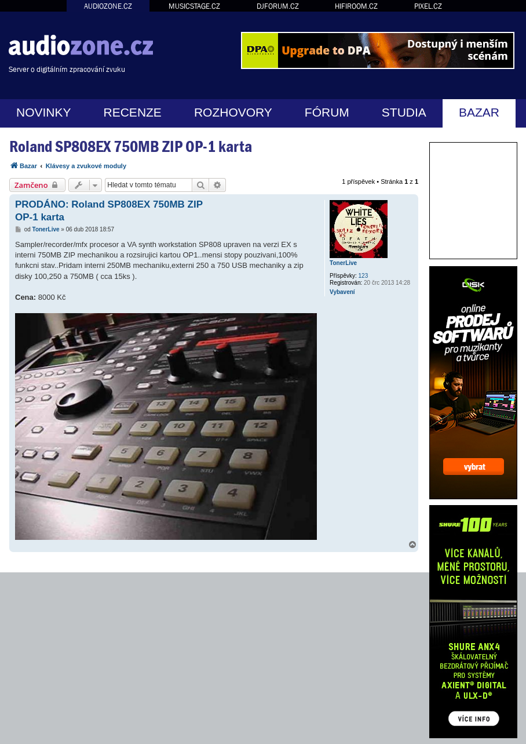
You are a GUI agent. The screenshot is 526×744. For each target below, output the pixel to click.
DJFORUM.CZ (278, 6)
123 (363, 276)
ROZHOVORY (233, 112)
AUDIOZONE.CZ (108, 6)
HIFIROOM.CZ (356, 6)
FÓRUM (327, 112)
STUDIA (404, 112)
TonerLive (343, 263)
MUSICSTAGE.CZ (194, 6)
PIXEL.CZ (428, 6)
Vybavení (342, 292)
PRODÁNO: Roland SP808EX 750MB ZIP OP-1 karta (109, 210)
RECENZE (133, 112)
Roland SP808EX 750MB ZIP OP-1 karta (130, 146)
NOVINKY (43, 112)
